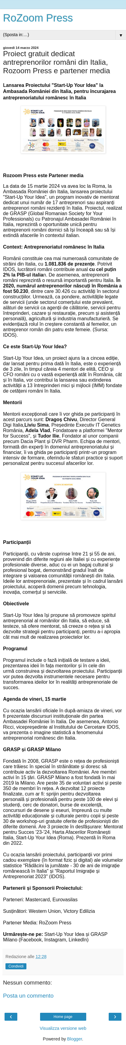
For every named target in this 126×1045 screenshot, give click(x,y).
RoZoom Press (38, 18)
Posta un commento (28, 995)
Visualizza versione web (63, 1028)
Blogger (74, 1038)
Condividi (16, 966)
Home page (62, 1017)
